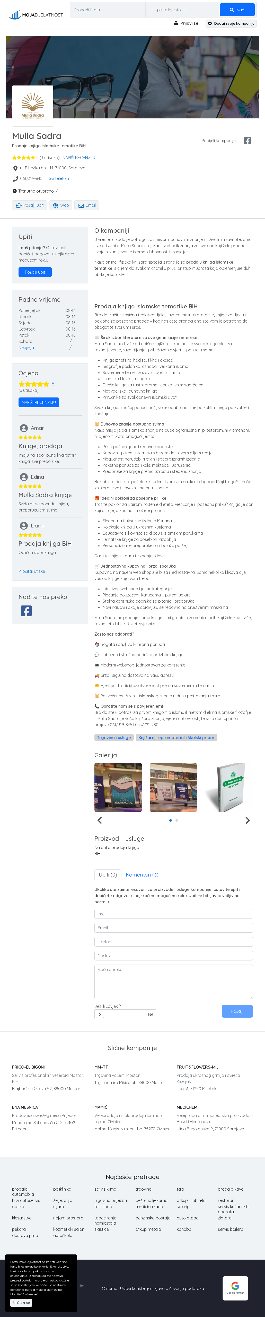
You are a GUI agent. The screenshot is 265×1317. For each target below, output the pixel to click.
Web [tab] (60, 205)
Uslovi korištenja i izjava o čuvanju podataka (162, 1288)
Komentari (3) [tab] (142, 874)
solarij (182, 1206)
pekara (19, 1229)
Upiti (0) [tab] (108, 874)
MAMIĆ (100, 1107)
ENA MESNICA (25, 1107)
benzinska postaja (153, 1217)
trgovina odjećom (111, 1200)
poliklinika (62, 1189)
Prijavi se (185, 23)
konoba (184, 1229)
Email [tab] (87, 205)
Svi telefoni (59, 178)
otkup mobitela (191, 1200)
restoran (226, 1200)
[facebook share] (248, 140)
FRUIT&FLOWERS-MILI (198, 1067)
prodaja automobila (23, 1191)
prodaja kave (230, 1189)
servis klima (105, 1189)
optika (18, 1206)
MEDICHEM (187, 1107)
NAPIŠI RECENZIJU (79, 157)
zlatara (225, 1217)
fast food (103, 1206)
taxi (180, 1189)
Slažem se (21, 1302)
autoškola (62, 1235)
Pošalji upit (29, 205)
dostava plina (25, 1235)
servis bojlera (230, 1229)
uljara (58, 1206)
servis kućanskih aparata (233, 1209)
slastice (101, 1229)
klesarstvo (22, 1217)
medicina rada (149, 1206)
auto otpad (188, 1217)
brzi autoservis (26, 1200)
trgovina (144, 1189)
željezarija (62, 1200)
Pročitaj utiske (32, 571)
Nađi (237, 9)
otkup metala (148, 1229)
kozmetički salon (68, 1229)
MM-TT (101, 1067)
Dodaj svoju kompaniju (231, 23)
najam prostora (68, 1217)
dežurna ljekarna (151, 1200)
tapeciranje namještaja (105, 1220)
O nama (109, 1288)
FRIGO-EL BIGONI (28, 1067)
